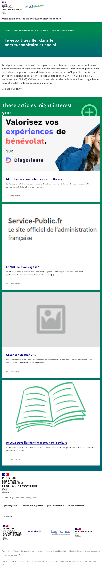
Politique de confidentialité (56, 551)
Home (7, 31)
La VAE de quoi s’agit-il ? (22, 267)
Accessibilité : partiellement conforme (28, 551)
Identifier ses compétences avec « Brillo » (34, 179)
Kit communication (76, 505)
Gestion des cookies (92, 551)
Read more (14, 195)
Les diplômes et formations (23, 31)
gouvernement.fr (54, 505)
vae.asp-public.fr (11, 88)
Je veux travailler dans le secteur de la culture (36, 443)
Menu (98, 3)
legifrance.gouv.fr (9, 505)
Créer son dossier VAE (21, 355)
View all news (89, 112)
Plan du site (6, 551)
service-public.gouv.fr (32, 505)
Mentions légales (75, 551)
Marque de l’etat (11, 555)
